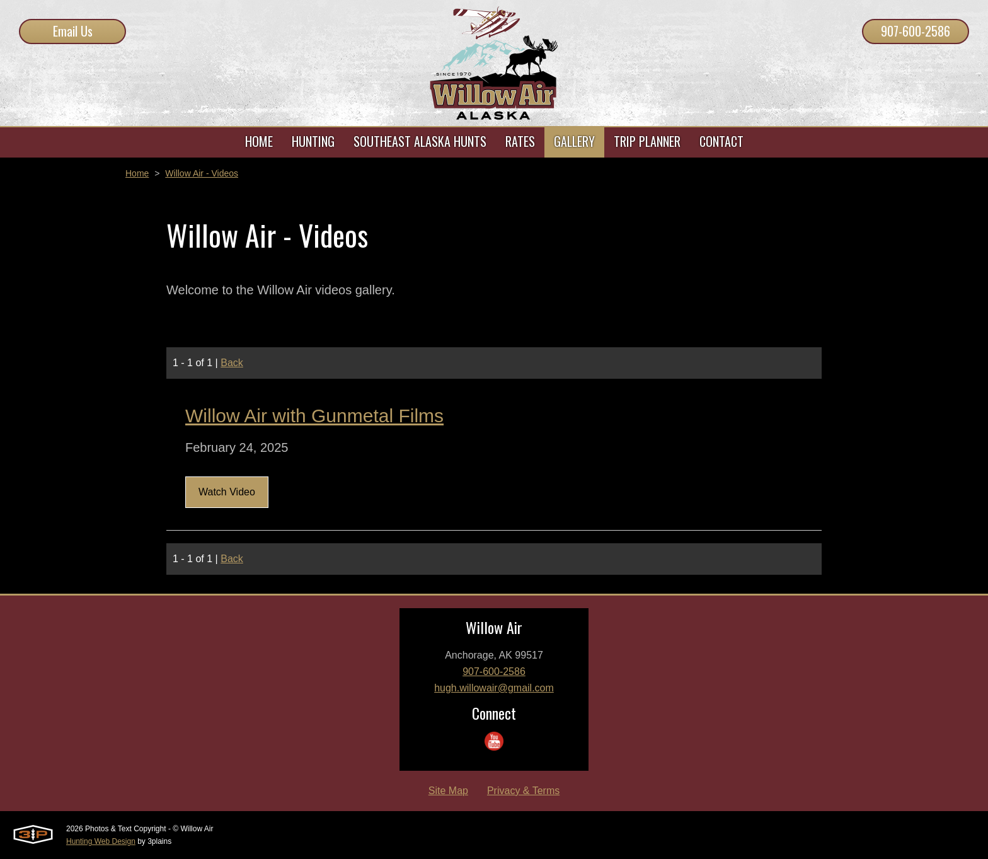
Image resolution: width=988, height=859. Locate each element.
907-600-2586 (915, 30)
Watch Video (226, 492)
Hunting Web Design (100, 841)
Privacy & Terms (523, 790)
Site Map (448, 790)
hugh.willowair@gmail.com (494, 688)
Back (232, 362)
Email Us (73, 30)
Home (137, 173)
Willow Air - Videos (201, 173)
